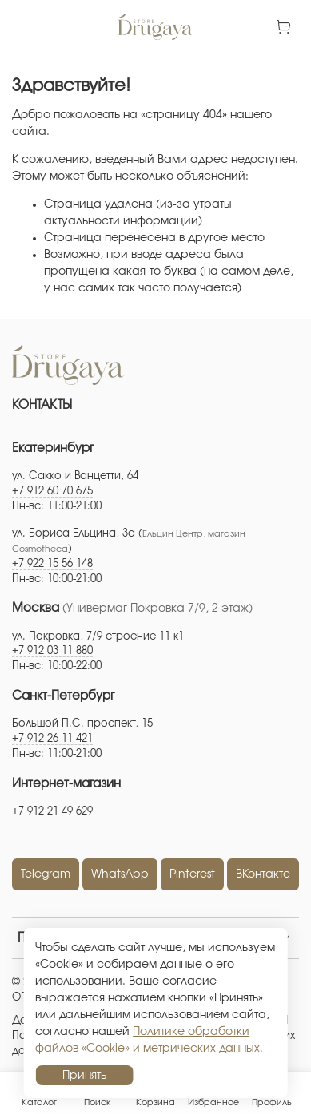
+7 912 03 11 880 (52, 651)
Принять (84, 1075)
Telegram (45, 874)
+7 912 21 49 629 (52, 812)
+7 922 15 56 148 (52, 564)
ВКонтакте (263, 874)
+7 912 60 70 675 (52, 491)
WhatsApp (120, 874)
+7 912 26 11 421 (52, 739)
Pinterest (192, 874)
